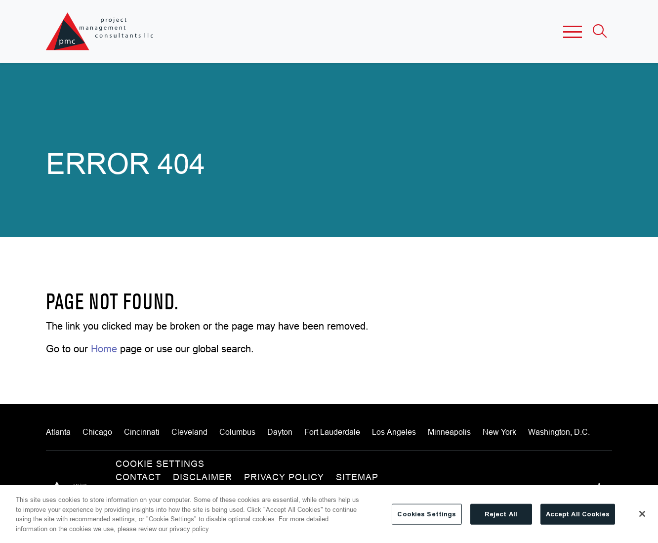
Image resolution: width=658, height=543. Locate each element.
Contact (138, 477)
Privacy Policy (284, 477)
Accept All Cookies (578, 519)
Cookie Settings (160, 464)
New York (499, 431)
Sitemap (357, 477)
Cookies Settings (426, 519)
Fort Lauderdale (332, 431)
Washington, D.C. (559, 431)
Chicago (97, 431)
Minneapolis (449, 431)
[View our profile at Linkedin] (602, 488)
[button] (572, 31)
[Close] (642, 519)
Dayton (279, 431)
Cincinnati (142, 431)
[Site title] (100, 31)
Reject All (501, 519)
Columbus (237, 431)
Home (104, 348)
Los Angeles (394, 431)
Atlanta (58, 431)
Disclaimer (202, 477)
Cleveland (189, 431)
